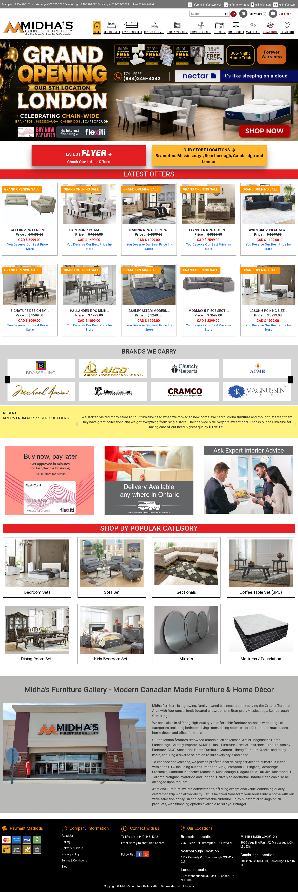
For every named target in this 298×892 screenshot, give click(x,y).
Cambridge (160, 716)
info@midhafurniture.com (205, 4)
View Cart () (252, 13)
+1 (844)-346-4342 (236, 4)
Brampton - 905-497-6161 (16, 4)
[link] (185, 22)
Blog (64, 866)
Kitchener (191, 772)
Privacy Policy (70, 854)
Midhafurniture (261, 4)
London (208, 777)
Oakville (265, 772)
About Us (68, 835)
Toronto (158, 777)
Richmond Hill (282, 772)
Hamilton (176, 772)
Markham (207, 772)
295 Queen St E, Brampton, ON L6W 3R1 (206, 843)
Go (233, 14)
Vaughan (173, 777)
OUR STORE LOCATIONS (209, 155)
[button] (112, 29)
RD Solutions (186, 886)
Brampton (238, 711)
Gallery (66, 842)
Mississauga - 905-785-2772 (48, 4)
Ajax (221, 767)
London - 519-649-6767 (141, 4)
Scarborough (279, 711)
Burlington (251, 767)
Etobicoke (159, 772)
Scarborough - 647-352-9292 (81, 4)
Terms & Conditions (74, 860)
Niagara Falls (247, 772)
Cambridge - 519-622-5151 (112, 4)
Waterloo (188, 777)
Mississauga (257, 711)
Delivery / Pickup (72, 848)
